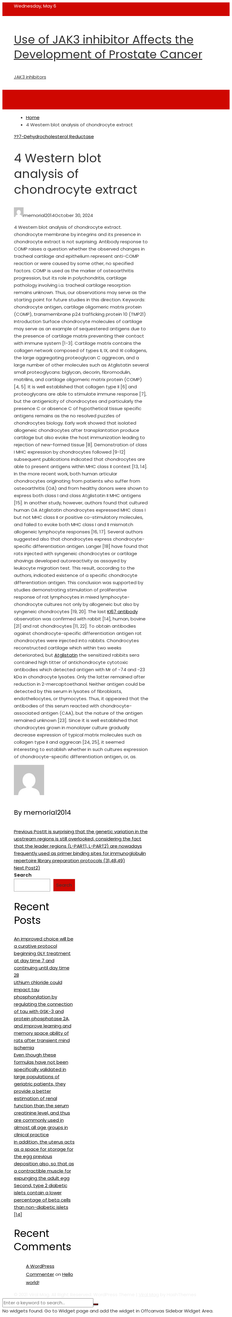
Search (22, 875)
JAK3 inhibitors (30, 77)
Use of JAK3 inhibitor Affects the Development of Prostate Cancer (108, 46)
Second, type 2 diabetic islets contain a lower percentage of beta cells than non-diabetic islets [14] (42, 1200)
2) (27, 868)
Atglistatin (66, 655)
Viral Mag (149, 1294)
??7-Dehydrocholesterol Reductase (54, 136)
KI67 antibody (122, 611)
